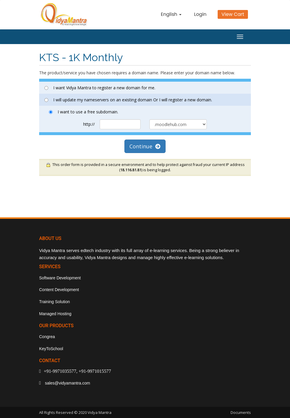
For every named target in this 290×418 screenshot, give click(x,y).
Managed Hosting (55, 313)
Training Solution (54, 301)
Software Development (60, 278)
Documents (241, 412)
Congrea (47, 336)
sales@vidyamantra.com (67, 383)
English (171, 14)
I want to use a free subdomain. (83, 112)
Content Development (59, 289)
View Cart (232, 14)
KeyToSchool (51, 348)
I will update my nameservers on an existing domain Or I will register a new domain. (128, 100)
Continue (145, 146)
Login (200, 14)
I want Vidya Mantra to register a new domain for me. (99, 87)
